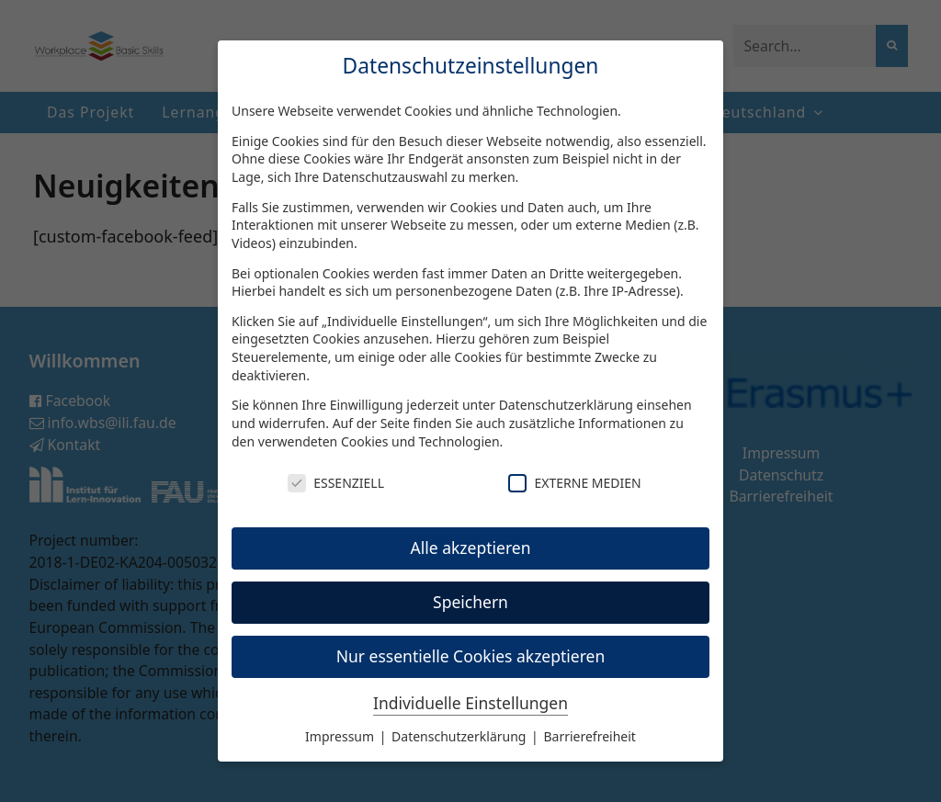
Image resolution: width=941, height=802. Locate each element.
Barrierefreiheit (589, 736)
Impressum (341, 736)
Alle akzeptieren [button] (471, 548)
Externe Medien (574, 482)
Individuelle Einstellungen (470, 703)
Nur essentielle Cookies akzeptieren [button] (471, 656)
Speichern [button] (470, 602)
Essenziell (336, 482)
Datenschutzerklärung (566, 404)
